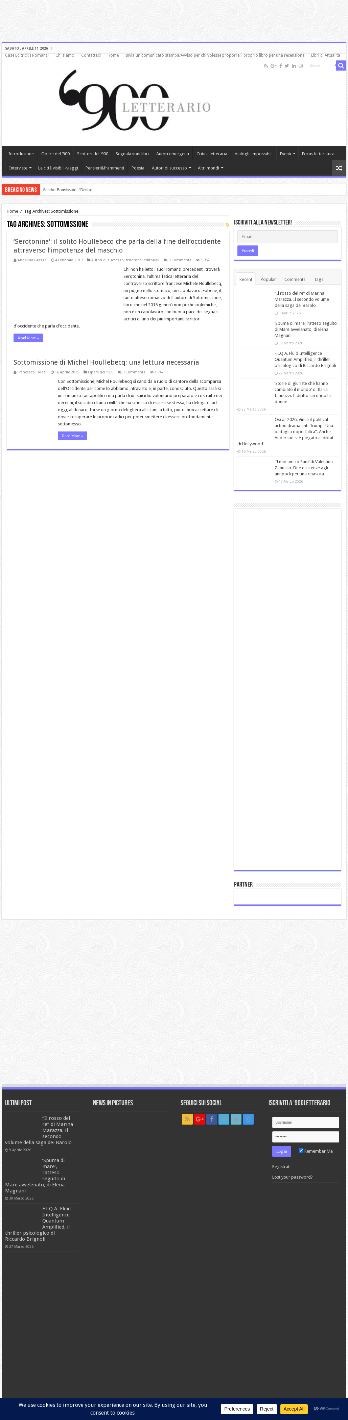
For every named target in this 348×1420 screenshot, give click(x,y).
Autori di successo (169, 167)
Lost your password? (292, 1177)
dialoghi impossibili (254, 153)
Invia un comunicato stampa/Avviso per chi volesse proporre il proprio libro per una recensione (214, 55)
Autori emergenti (172, 153)
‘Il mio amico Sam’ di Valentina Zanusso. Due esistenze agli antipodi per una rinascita (304, 467)
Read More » (28, 338)
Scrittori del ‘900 (92, 153)
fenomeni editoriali (142, 260)
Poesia (138, 167)
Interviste (18, 167)
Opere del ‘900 (55, 153)
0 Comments (179, 260)
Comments (294, 279)
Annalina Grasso (32, 260)
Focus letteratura (318, 153)
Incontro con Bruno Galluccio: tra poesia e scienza (87, 189)
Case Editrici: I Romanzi (27, 55)
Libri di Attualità (325, 55)
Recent (245, 279)
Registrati (281, 1166)
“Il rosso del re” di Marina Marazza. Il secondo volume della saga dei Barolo (302, 299)
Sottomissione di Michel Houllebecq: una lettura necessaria (106, 362)
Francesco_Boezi (32, 372)
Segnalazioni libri (132, 153)
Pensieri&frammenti (105, 167)
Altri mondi (208, 167)
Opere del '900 (100, 372)
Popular (268, 279)
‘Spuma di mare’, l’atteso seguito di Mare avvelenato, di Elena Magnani (306, 329)
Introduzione (21, 153)
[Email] (287, 236)
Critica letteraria (211, 153)
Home (113, 55)
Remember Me (316, 1151)
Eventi (285, 153)
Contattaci (91, 55)
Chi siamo (64, 55)
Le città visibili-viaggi (58, 167)
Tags (318, 279)
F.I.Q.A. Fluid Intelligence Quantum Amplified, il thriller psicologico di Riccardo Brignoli (305, 359)
